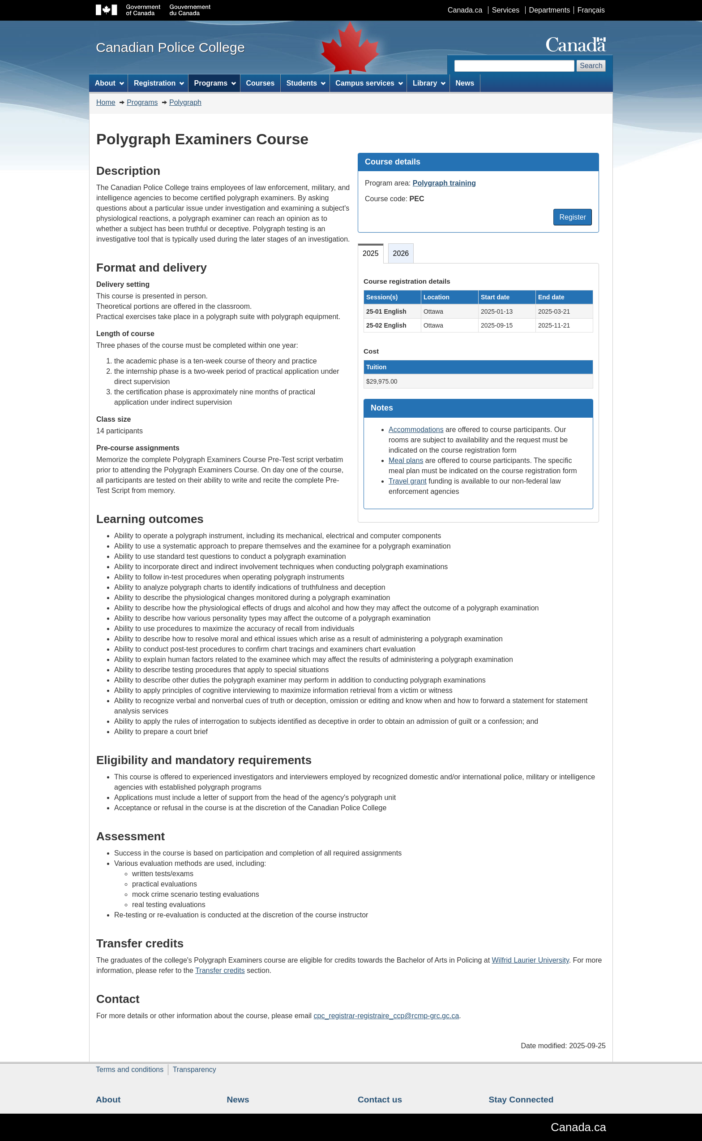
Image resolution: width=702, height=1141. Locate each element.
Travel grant (408, 481)
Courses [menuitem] (260, 83)
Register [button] (572, 217)
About (108, 1099)
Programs (142, 102)
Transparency (194, 1069)
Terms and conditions (129, 1069)
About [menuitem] (109, 83)
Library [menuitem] (429, 83)
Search (591, 65)
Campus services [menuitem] (368, 83)
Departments (549, 10)
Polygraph (185, 102)
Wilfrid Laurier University (530, 960)
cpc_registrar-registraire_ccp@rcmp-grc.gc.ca (386, 1016)
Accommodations (416, 429)
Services (505, 10)
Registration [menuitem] (159, 83)
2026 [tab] (401, 253)
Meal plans (406, 460)
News (238, 1099)
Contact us (380, 1099)
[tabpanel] (478, 392)
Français (591, 10)
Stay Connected (521, 1099)
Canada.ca (465, 10)
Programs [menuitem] (215, 83)
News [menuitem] (465, 83)
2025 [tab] (371, 253)
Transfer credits (220, 970)
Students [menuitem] (306, 83)
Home (106, 102)
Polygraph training (444, 183)
